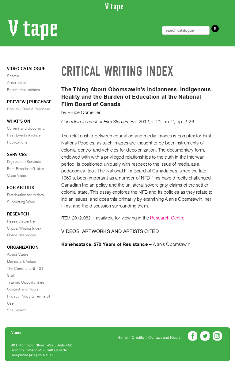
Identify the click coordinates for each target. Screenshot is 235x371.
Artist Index (16, 83)
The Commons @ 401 (25, 268)
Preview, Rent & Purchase (28, 109)
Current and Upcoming (26, 128)
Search (13, 76)
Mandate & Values (22, 261)
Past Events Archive (24, 135)
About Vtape (17, 254)
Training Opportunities (25, 282)
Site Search (16, 310)
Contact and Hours (23, 289)
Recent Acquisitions (23, 90)
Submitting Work (21, 202)
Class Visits (16, 175)
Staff (11, 275)
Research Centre (167, 217)
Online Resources (21, 235)
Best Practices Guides (25, 169)
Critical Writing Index (24, 228)
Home (122, 337)
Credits (138, 337)
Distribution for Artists (25, 195)
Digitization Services (24, 162)
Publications (17, 142)
